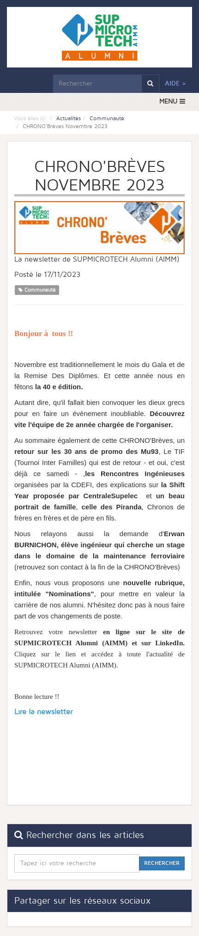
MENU (172, 101)
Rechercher (162, 863)
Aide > (175, 83)
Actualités (68, 119)
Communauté (107, 119)
